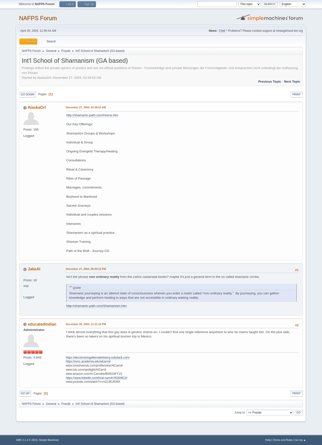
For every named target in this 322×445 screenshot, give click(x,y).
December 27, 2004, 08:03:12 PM (86, 268)
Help (268, 439)
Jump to (240, 412)
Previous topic (269, 81)
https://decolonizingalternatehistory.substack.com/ (98, 357)
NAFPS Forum (38, 18)
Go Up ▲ (300, 439)
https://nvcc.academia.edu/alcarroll (88, 361)
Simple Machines (49, 439)
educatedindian (42, 324)
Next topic (292, 81)
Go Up (25, 393)
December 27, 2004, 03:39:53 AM (86, 107)
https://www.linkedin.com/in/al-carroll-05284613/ (96, 378)
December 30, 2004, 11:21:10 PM (86, 324)
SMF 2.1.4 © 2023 (26, 439)
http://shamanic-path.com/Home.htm (92, 115)
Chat (222, 30)
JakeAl (34, 269)
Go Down (27, 94)
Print (296, 94)
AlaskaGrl (37, 107)
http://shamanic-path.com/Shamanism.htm (96, 306)
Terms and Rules (283, 439)
